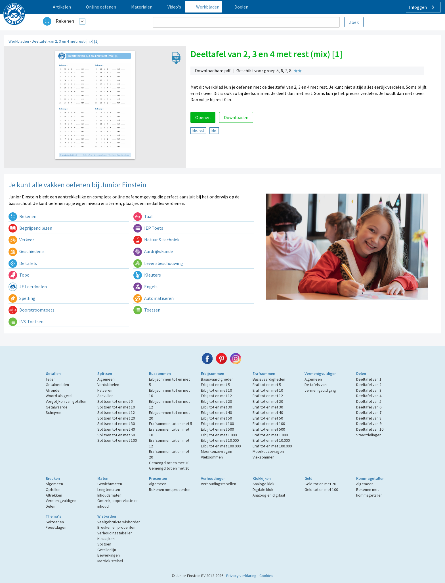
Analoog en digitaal (269, 495)
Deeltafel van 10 (369, 429)
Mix (214, 130)
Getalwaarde (57, 407)
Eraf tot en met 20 (268, 401)
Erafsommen (264, 373)
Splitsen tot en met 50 (116, 434)
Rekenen (65, 21)
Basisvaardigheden (217, 379)
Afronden (54, 390)
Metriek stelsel (110, 560)
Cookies (266, 575)
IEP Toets (148, 228)
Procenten (158, 478)
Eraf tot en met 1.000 (270, 434)
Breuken (53, 478)
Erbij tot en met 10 (216, 390)
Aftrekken (54, 495)
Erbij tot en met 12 (216, 395)
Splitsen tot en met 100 (117, 440)
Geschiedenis (27, 251)
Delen (361, 373)
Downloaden (236, 117)
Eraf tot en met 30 (268, 407)
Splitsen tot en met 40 (116, 429)
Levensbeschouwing (158, 263)
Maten (102, 478)
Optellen (53, 489)
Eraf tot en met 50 (268, 418)
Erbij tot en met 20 (216, 401)
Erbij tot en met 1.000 (219, 434)
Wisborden (106, 516)
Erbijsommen (212, 373)
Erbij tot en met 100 (217, 423)
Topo (19, 275)
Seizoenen (55, 521)
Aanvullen (105, 395)
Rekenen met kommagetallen (369, 492)
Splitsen (104, 373)
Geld (308, 478)
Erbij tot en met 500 (217, 429)
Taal (143, 216)
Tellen (51, 379)
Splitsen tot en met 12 (116, 412)
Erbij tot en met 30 (216, 407)
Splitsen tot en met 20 (116, 418)
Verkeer (21, 239)
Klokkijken (262, 478)
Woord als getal (59, 395)
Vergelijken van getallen (66, 401)
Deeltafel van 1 (368, 379)
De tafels (23, 263)
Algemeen (106, 379)
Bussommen (160, 373)
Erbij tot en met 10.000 (220, 440)
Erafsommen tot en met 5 (170, 423)
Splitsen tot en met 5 (115, 401)
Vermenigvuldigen (321, 373)
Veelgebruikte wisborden (118, 521)
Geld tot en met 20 (320, 483)
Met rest (198, 130)
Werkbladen (19, 41)
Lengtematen (108, 489)
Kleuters (147, 275)
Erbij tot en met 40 (216, 412)
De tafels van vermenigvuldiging (320, 387)
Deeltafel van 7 (368, 412)
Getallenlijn (106, 549)
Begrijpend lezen (30, 228)
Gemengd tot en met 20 (169, 468)
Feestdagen (56, 527)
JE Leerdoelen (28, 286)
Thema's (53, 516)
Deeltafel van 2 (368, 384)
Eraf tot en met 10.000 (271, 440)
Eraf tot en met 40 (268, 412)
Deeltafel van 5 (368, 401)
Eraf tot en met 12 (268, 395)
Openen (203, 117)
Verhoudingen (213, 478)
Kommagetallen (370, 478)
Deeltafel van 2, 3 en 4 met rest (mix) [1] (65, 41)
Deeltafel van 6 (368, 407)
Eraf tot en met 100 (269, 423)
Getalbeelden (57, 384)
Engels (145, 286)
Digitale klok (263, 489)
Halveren (104, 390)
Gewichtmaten (109, 483)
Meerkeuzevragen (216, 451)
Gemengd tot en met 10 (169, 462)
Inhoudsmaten (109, 495)
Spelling (22, 298)
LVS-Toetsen (26, 321)
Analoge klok (263, 483)
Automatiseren (153, 298)
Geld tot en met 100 (321, 489)
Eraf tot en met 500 (269, 429)
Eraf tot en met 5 (267, 384)
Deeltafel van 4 (368, 395)
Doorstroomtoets (31, 310)
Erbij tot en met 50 (216, 418)
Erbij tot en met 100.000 (221, 446)
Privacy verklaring (241, 575)
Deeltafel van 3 (368, 390)
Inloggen (422, 7)
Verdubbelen (108, 384)
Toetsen (146, 310)
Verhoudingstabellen (218, 483)
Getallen (53, 373)
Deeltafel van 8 (368, 418)
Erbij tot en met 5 (215, 384)
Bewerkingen (108, 555)
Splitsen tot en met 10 (116, 407)
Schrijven (53, 412)
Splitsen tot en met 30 (116, 423)
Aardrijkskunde (153, 251)
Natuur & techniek (156, 239)
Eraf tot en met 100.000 (272, 446)
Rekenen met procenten (169, 489)
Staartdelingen (368, 434)
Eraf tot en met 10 (268, 390)
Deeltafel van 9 (368, 423)
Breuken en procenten (116, 527)
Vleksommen (212, 457)
